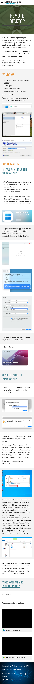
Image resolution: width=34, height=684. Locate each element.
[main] (17, 19)
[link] (17, 620)
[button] (2, 2)
